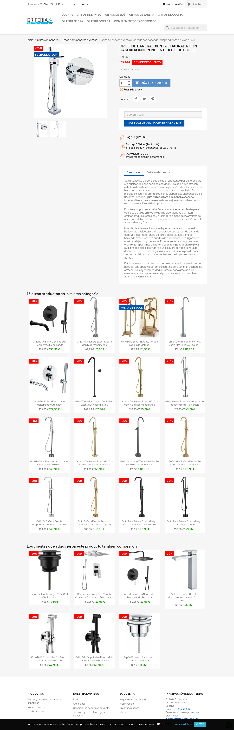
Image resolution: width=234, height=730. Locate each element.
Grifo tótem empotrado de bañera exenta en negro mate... (94, 403)
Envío (76, 699)
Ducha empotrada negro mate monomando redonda (139, 596)
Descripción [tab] (134, 172)
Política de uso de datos (73, 4)
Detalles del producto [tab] (160, 172)
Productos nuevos (37, 707)
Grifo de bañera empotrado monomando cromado (49, 403)
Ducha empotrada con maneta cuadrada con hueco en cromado (94, 596)
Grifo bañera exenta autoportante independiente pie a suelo (184, 403)
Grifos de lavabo (89, 14)
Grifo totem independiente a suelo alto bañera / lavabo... (185, 343)
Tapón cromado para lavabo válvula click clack (139, 659)
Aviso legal (79, 703)
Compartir (136, 99)
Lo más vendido (35, 711)
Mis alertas (125, 712)
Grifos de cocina (170, 14)
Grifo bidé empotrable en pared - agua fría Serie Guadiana (49, 659)
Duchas (67, 14)
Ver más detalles (184, 724)
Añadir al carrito (151, 83)
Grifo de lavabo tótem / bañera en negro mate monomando (139, 463)
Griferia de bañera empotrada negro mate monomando (49, 343)
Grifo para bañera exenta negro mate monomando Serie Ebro (139, 523)
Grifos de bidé (115, 14)
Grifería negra (72, 21)
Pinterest (152, 99)
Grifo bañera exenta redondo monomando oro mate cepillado (94, 523)
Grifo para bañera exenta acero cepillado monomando (94, 343)
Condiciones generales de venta (91, 707)
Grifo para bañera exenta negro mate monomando (184, 523)
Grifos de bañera (141, 14)
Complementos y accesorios (135, 21)
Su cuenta (127, 693)
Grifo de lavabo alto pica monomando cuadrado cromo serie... (185, 597)
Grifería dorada (98, 21)
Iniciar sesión (126, 703)
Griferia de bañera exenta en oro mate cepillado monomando (139, 403)
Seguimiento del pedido (132, 699)
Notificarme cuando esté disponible (154, 123)
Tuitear (144, 99)
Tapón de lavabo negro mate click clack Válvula (49, 596)
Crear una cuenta (129, 707)
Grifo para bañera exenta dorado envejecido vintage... (139, 343)
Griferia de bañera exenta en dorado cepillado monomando (185, 463)
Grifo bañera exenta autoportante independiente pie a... (49, 463)
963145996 (47, 4)
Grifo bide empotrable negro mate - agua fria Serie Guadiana (94, 659)
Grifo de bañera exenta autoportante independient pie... (49, 523)
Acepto (199, 724)
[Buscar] (185, 27)
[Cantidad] (123, 83)
